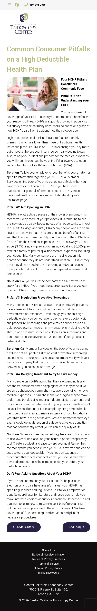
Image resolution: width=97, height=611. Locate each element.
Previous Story (25, 527)
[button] (9, 5)
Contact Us (48, 550)
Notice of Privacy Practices (48, 559)
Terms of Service (48, 563)
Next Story (75, 527)
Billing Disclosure (48, 572)
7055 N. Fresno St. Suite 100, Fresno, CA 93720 (48, 589)
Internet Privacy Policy (48, 568)
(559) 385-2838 (34, 5)
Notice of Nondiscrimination (48, 554)
